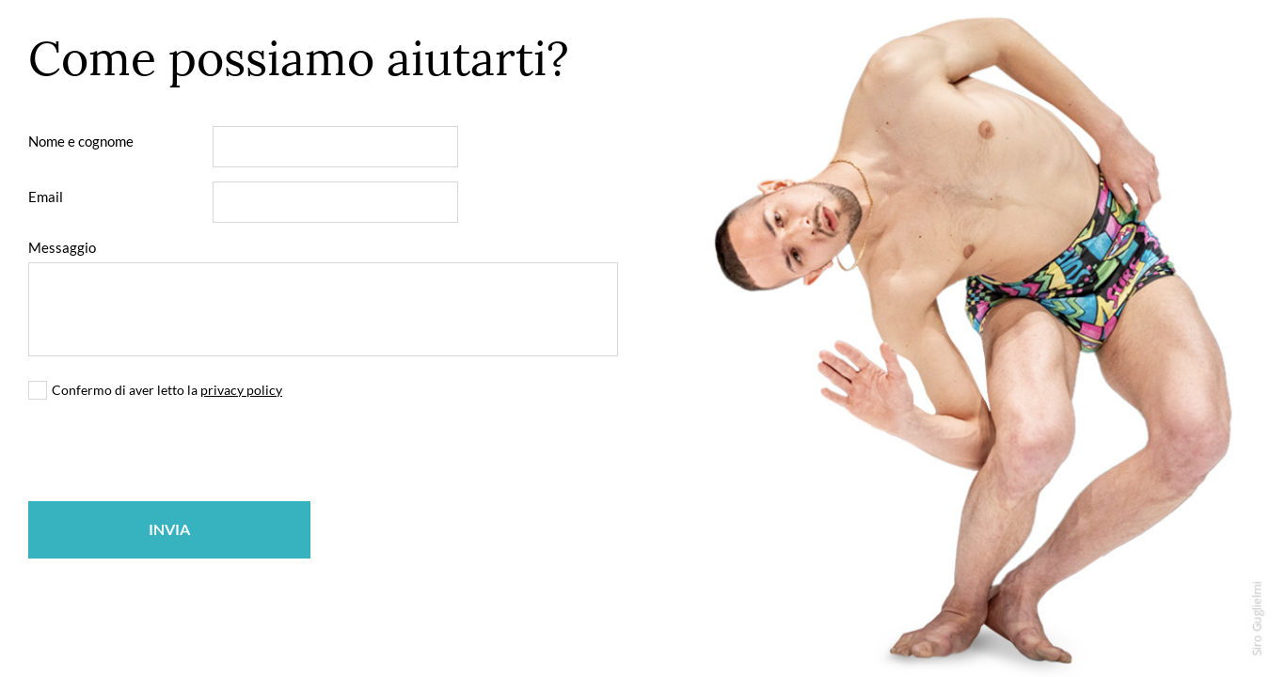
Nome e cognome (81, 141)
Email (45, 196)
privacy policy (241, 390)
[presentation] (171, 450)
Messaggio (62, 247)
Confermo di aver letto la (167, 390)
